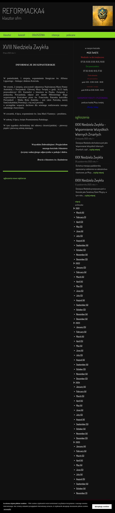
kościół (21, 34)
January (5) (81, 267)
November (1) (81, 493)
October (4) (81, 429)
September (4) (82, 245)
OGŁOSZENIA (38, 34)
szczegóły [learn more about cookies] (7, 509)
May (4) (79, 345)
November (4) (82, 254)
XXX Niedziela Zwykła (89, 157)
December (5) (82, 259)
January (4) (81, 386)
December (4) (81, 319)
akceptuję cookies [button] (102, 507)
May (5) (79, 226)
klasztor (7, 34)
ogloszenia (7, 178)
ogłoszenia (82, 117)
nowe (15, 178)
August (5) (80, 479)
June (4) (79, 231)
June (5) (79, 291)
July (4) (79, 474)
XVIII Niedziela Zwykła (25, 46)
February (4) (81, 272)
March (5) (80, 396)
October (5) (81, 250)
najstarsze (22, 178)
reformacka (21, 10)
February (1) (81, 217)
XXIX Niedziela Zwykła (89, 180)
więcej (77, 202)
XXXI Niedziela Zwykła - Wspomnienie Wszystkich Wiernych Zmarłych (91, 129)
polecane (71, 34)
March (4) (80, 212)
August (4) (80, 240)
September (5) (82, 424)
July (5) (79, 236)
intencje (55, 34)
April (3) (79, 222)
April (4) (79, 281)
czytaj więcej (94, 149)
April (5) (79, 341)
